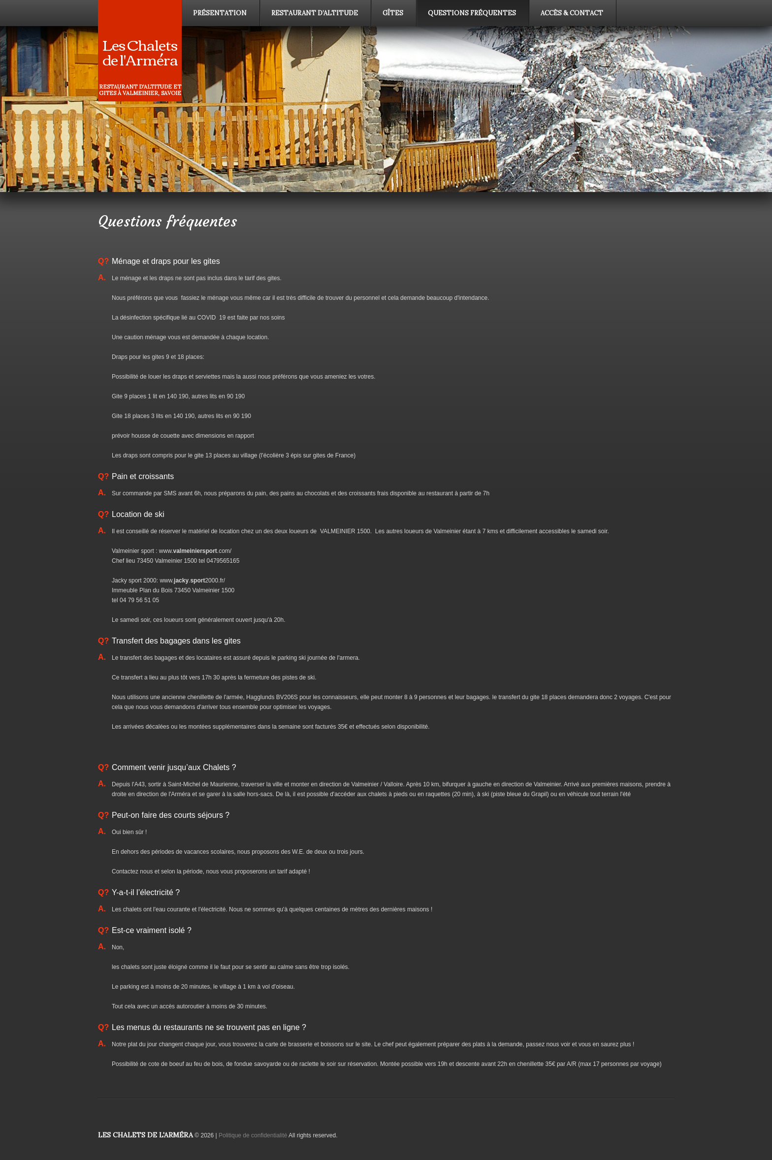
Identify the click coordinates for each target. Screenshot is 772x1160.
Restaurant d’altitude (314, 13)
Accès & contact (572, 13)
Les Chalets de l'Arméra (140, 51)
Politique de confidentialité (253, 1135)
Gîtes (393, 13)
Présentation (220, 13)
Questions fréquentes (472, 13)
